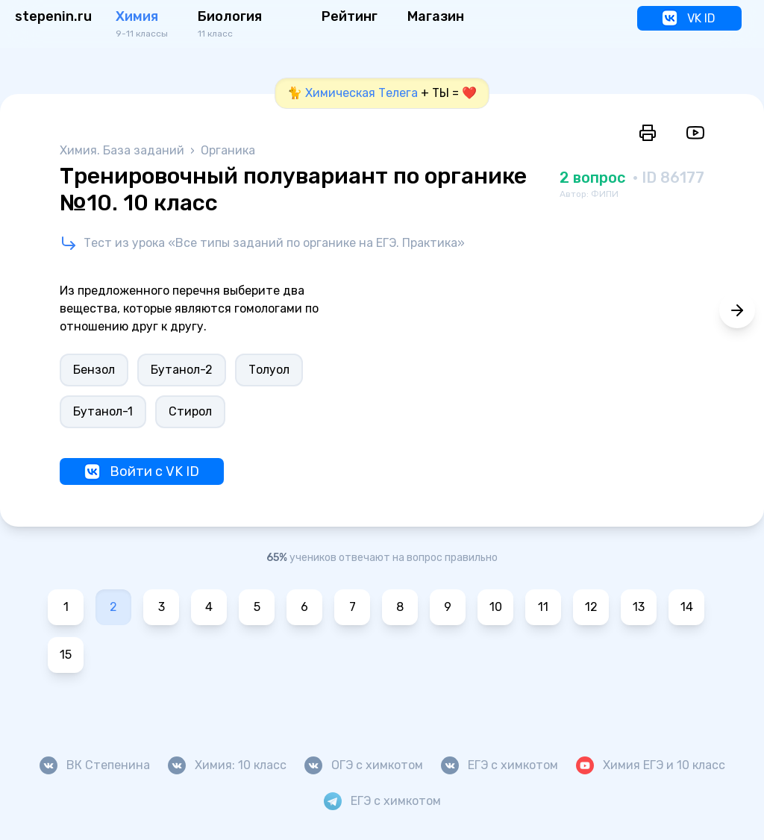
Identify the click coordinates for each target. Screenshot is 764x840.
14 (686, 607)
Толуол (268, 370)
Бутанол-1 (103, 411)
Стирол (190, 411)
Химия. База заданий (123, 150)
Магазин (435, 16)
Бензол (94, 370)
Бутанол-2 (182, 370)
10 (495, 607)
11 (543, 607)
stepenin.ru (53, 16)
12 (591, 607)
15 (66, 655)
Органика (228, 150)
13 (639, 607)
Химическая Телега (361, 93)
